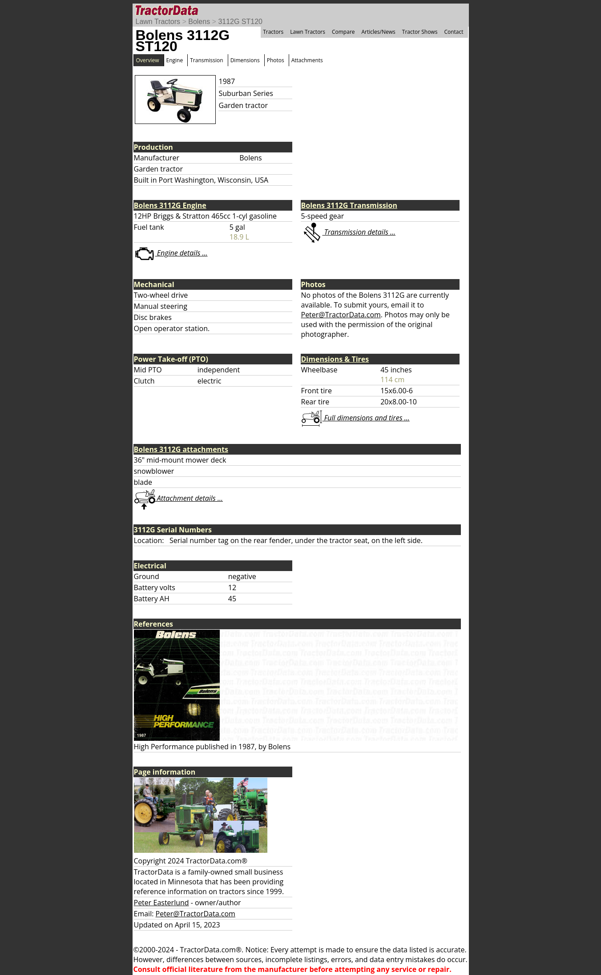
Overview (147, 60)
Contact (453, 32)
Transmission (206, 60)
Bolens (199, 21)
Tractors (273, 32)
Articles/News (378, 32)
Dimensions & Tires (335, 359)
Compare (343, 32)
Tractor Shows (420, 32)
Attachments (307, 60)
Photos (275, 60)
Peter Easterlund (161, 902)
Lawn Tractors (158, 21)
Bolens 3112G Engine (170, 205)
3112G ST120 (240, 21)
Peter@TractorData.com (341, 315)
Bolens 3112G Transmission (349, 205)
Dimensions (245, 60)
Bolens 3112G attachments (181, 449)
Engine (174, 60)
